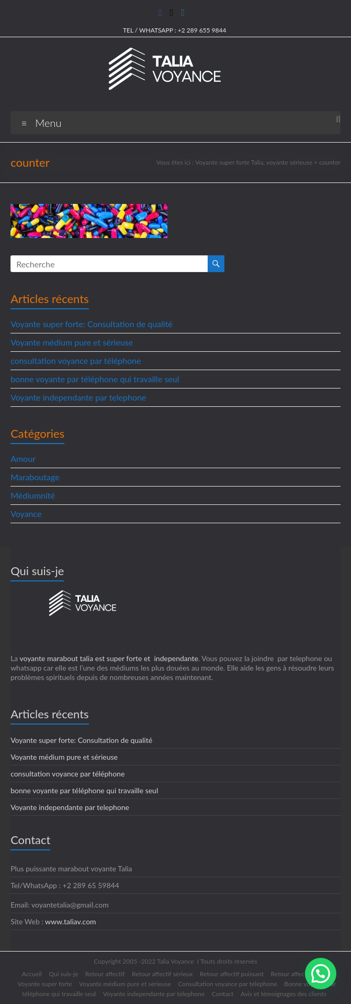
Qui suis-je (63, 974)
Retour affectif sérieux (162, 974)
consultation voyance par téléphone (75, 360)
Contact (223, 994)
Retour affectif (105, 974)
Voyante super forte (45, 984)
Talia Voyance (175, 961)
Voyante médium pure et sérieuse (71, 342)
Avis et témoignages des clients (283, 994)
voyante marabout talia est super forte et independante (109, 658)
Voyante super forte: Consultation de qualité (91, 324)
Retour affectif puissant (232, 974)
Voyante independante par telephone (78, 397)
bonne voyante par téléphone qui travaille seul (94, 379)
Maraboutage (35, 477)
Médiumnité (32, 495)
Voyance (25, 514)
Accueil (32, 974)
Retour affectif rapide (300, 974)
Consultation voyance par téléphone (227, 984)
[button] (320, 973)
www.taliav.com (70, 921)
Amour (23, 458)
